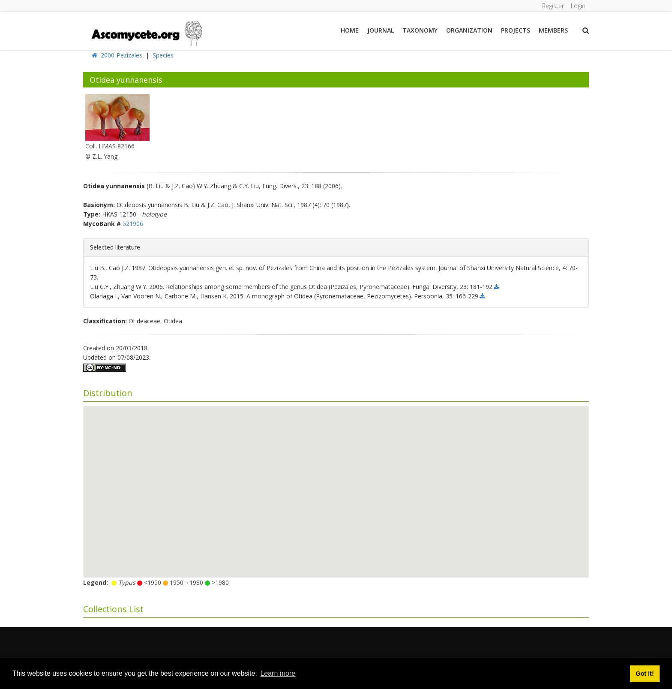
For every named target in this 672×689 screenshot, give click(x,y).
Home (350, 30)
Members (553, 30)
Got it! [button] (645, 673)
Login (578, 6)
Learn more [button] (277, 673)
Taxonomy (420, 30)
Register (553, 6)
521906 (133, 224)
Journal (380, 30)
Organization (469, 30)
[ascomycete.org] (146, 33)
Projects (515, 30)
